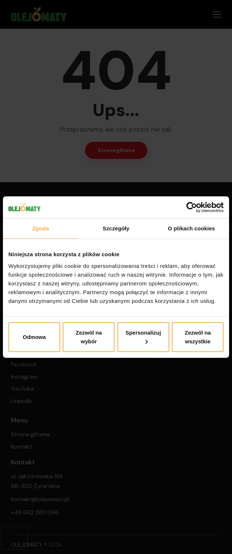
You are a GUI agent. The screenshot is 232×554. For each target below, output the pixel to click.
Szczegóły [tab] (116, 228)
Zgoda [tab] (40, 228)
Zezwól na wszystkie (198, 336)
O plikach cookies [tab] (191, 228)
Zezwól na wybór (89, 336)
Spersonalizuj (143, 336)
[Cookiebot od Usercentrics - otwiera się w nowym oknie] (192, 207)
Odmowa (34, 336)
